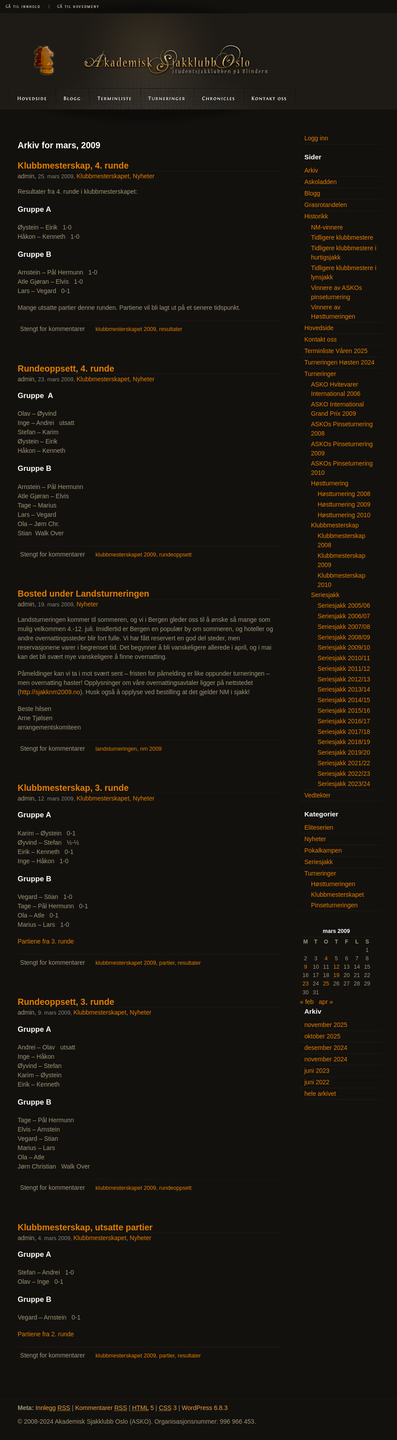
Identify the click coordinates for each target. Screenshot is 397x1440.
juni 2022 (317, 1082)
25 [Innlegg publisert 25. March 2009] (326, 984)
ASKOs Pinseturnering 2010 (342, 468)
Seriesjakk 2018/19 (344, 741)
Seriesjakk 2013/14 (344, 689)
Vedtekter (317, 795)
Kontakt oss (269, 98)
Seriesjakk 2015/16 (344, 710)
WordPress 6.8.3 (205, 1407)
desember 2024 (325, 1047)
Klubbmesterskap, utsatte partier (85, 1227)
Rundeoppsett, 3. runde (66, 1002)
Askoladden (218, 98)
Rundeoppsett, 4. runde (66, 368)
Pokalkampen (323, 850)
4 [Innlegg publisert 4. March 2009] (326, 958)
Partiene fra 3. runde (46, 941)
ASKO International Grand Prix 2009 (337, 409)
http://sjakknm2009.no (50, 692)
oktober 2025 (322, 1036)
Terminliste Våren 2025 (335, 350)
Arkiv (311, 170)
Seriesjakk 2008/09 (344, 637)
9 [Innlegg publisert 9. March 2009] (305, 967)
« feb (307, 1001)
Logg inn (316, 138)
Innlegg (52, 1407)
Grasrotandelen (325, 204)
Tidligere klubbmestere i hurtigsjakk (343, 252)
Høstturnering (329, 483)
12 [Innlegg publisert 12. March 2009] (336, 967)
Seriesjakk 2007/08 (344, 626)
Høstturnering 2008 (344, 493)
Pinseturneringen (334, 905)
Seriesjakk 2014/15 (344, 699)
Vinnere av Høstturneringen (333, 312)
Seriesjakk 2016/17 (344, 721)
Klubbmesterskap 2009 (341, 560)
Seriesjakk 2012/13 (344, 679)
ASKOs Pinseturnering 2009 (342, 448)
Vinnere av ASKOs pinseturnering (336, 292)
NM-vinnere (327, 227)
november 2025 (325, 1024)
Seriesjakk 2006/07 (344, 616)
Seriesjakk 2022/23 (344, 773)
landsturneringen (116, 749)
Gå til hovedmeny (75, 6)
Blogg (73, 98)
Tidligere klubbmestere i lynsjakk (343, 272)
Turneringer (167, 98)
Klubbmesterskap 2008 (341, 540)
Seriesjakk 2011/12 (344, 668)
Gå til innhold (24, 6)
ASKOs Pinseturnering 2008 (342, 429)
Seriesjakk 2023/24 (344, 783)
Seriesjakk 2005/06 (344, 605)
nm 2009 (150, 749)
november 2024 (325, 1059)
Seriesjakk (325, 594)
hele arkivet (320, 1093)
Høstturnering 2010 (344, 515)
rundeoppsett (175, 555)
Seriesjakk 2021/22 (344, 763)
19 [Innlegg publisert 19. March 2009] (336, 975)
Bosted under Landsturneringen (83, 593)
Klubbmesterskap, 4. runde (73, 165)
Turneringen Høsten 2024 (339, 362)
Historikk (316, 216)
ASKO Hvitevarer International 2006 (335, 389)
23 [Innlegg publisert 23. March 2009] (306, 984)
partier (167, 963)
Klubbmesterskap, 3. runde (73, 788)
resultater (171, 329)
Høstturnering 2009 (344, 504)
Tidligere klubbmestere (342, 237)
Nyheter (143, 176)
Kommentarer (101, 1407)
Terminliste (115, 98)
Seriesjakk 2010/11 (344, 658)
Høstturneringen (333, 883)
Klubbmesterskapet (102, 176)
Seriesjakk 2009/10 (344, 647)
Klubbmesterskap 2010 (341, 580)
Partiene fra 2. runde (46, 1334)
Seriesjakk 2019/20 (344, 752)
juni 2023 (317, 1070)
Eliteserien (318, 827)
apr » (326, 1001)
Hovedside (28, 98)
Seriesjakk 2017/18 (344, 731)
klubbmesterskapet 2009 (126, 329)
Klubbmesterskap (335, 525)
